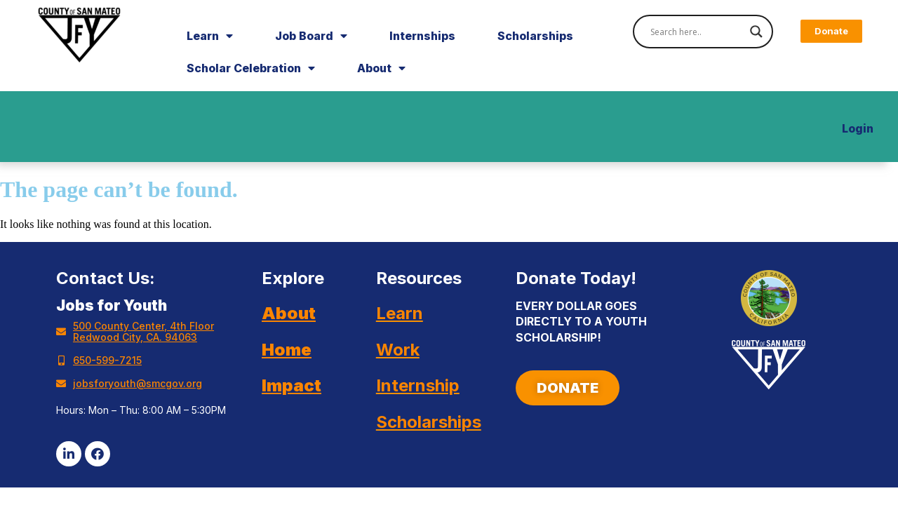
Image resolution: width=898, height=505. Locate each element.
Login (857, 128)
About (381, 68)
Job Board (311, 35)
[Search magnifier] (756, 31)
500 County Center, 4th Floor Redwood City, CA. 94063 (143, 331)
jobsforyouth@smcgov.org (137, 383)
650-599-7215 (107, 360)
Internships (422, 36)
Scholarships (535, 36)
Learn (210, 35)
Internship (418, 385)
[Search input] (696, 31)
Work (398, 349)
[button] (831, 31)
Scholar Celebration (251, 68)
